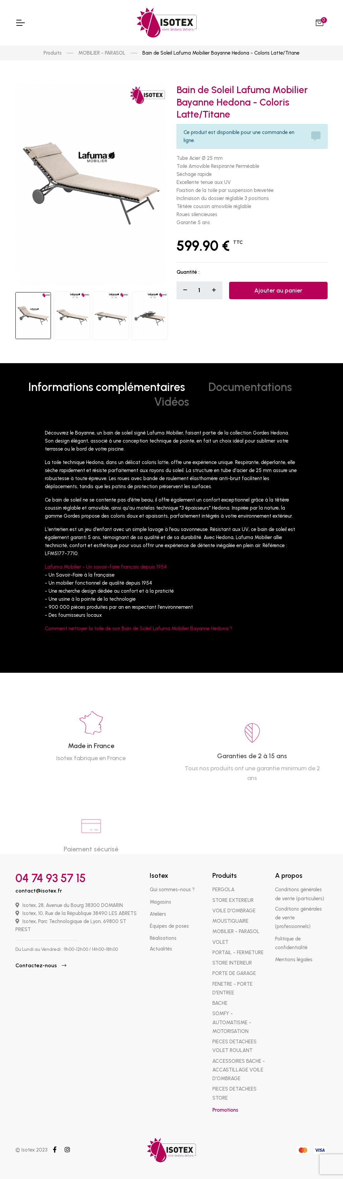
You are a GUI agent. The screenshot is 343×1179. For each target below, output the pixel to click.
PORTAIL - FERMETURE (238, 952)
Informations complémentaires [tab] (106, 387)
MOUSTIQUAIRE (230, 921)
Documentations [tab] (250, 387)
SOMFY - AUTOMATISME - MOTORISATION (231, 1022)
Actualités (161, 949)
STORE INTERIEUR (232, 963)
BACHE (219, 1003)
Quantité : (188, 272)
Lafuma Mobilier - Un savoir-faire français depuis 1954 (106, 567)
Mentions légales (294, 960)
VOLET (220, 942)
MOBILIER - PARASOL (102, 53)
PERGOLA (223, 890)
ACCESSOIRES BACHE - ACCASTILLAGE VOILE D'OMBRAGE (238, 1070)
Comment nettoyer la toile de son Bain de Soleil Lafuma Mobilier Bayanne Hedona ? (138, 629)
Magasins (160, 902)
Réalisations (163, 938)
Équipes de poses (169, 926)
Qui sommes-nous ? (172, 890)
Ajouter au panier (278, 290)
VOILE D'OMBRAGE (234, 911)
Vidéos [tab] (171, 402)
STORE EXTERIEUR (233, 900)
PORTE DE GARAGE (234, 973)
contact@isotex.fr (38, 891)
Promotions (225, 1110)
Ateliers (158, 914)
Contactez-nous (40, 965)
